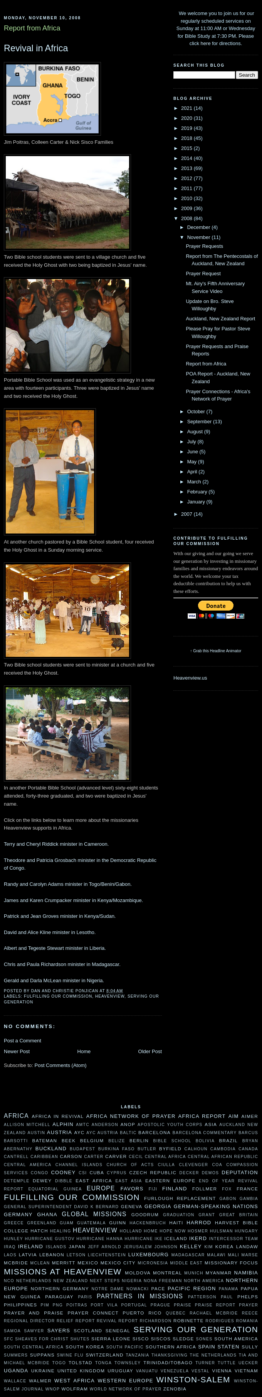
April (193, 472)
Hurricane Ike (143, 1239)
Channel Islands (78, 1165)
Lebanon (51, 1254)
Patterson (202, 1297)
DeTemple (16, 1181)
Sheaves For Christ (42, 1339)
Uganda (16, 1370)
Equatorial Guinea (55, 1189)
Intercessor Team (233, 1239)
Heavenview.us (190, 678)
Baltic (128, 1133)
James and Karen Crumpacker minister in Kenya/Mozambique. (73, 900)
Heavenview (109, 996)
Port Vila (104, 1305)
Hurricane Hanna (99, 1239)
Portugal (134, 1305)
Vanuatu (147, 1371)
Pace (158, 1288)
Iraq (10, 1247)
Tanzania (137, 1355)
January (197, 502)
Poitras (76, 1305)
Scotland (88, 1330)
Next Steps (105, 1281)
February (198, 492)
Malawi (216, 1255)
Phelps (247, 1296)
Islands (56, 1247)
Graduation (179, 1215)
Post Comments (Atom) (61, 1065)
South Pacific (125, 1347)
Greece (14, 1223)
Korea (224, 1246)
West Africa (74, 1381)
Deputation (240, 1172)
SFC (8, 1339)
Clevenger (193, 1165)
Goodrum (145, 1214)
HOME (151, 1231)
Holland (131, 1231)
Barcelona (154, 1132)
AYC (79, 1132)
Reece (250, 1313)
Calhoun (196, 1149)
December (199, 227)
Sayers (59, 1330)
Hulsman (221, 1231)
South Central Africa (34, 1347)
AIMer (249, 1116)
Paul (227, 1297)
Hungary (246, 1231)
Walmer (40, 1380)
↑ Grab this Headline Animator (216, 651)
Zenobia (174, 1388)
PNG (58, 1305)
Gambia (249, 1199)
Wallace (15, 1381)
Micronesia (153, 1263)
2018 (187, 138)
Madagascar (188, 1255)
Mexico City (118, 1262)
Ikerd (198, 1238)
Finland (174, 1189)
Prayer (248, 1305)
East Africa (94, 1180)
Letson (76, 1255)
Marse (250, 1255)
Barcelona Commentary (205, 1133)
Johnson (166, 1247)
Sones (204, 1339)
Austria (59, 1132)
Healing (60, 1231)
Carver (116, 1156)
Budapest (82, 1149)
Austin (36, 1133)
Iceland (175, 1238)
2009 (187, 208)
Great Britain (238, 1215)
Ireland (30, 1246)
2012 (187, 178)
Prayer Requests (204, 246)
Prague (161, 1305)
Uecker (248, 1363)
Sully (250, 1346)
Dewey (42, 1180)
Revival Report (117, 1321)
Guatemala (91, 1223)
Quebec (176, 1313)
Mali (233, 1255)
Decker (189, 1173)
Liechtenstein (107, 1255)
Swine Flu (70, 1355)
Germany (18, 1214)
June (193, 451)
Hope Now (173, 1231)
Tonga (103, 1363)
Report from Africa (206, 364)
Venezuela (175, 1371)
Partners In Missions (140, 1296)
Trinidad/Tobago (168, 1362)
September (200, 421)
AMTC (82, 1125)
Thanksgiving (169, 1355)
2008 (187, 218)
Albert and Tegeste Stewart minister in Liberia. (55, 948)
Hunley (13, 1239)
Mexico (87, 1262)
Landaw (247, 1246)
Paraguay (59, 1296)
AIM (233, 1116)
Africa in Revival (58, 1116)
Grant (206, 1215)
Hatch (39, 1230)
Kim (208, 1247)
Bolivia (205, 1141)
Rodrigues (219, 1321)
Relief (65, 1321)
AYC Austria (102, 1133)
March (195, 482)
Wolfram (74, 1388)
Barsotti (16, 1141)
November (199, 237)
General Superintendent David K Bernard (61, 1207)
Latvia (28, 1254)
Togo (59, 1363)
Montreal (167, 1272)
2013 (187, 168)
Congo (40, 1173)
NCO (9, 1281)
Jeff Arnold (104, 1247)
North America (204, 1281)
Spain (206, 1347)
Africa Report (201, 1116)
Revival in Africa (36, 48)
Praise (182, 1305)
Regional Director (29, 1321)
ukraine (43, 1370)
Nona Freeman (163, 1281)
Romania (247, 1321)
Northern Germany (60, 1288)
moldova (138, 1272)
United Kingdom (81, 1370)
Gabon (227, 1199)
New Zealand (70, 1281)
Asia (211, 1124)
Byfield (170, 1148)
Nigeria (132, 1281)
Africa (16, 1116)
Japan (77, 1246)
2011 (187, 188)
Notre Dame (107, 1289)
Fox (227, 1189)
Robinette (188, 1320)
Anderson (105, 1125)
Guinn (117, 1222)
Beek (69, 1140)
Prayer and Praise (34, 1312)
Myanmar (218, 1272)
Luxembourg (148, 1254)
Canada (248, 1149)
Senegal (118, 1330)
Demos (210, 1173)
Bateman (44, 1140)
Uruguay (120, 1370)
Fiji (153, 1189)
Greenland (41, 1223)
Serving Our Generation (196, 1329)
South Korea (85, 1346)
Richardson (156, 1321)
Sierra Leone (111, 1338)
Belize (116, 1141)
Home (84, 1051)
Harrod (198, 1222)
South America (236, 1338)
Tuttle (227, 1363)
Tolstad (80, 1362)
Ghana (47, 1214)
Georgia (157, 1206)
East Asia (129, 1181)
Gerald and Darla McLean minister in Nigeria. (54, 980)
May (192, 462)
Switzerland (105, 1354)
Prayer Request (203, 273)
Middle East (186, 1263)
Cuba (96, 1172)
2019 (187, 128)
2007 (187, 514)
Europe (101, 1188)
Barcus (248, 1133)
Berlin (139, 1140)
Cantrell (16, 1157)
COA (217, 1165)
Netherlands (34, 1281)
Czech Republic (152, 1172)
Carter (93, 1157)
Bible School (172, 1141)
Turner (205, 1363)
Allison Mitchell (27, 1125)
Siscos (161, 1338)
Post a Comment (22, 1041)
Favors (132, 1189)
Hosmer (198, 1231)
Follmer (204, 1188)
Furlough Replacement (180, 1198)
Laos (10, 1255)
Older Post (150, 1051)
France (247, 1188)
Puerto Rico (142, 1312)
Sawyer (34, 1331)
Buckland (51, 1148)
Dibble (63, 1181)
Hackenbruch (147, 1223)
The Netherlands (213, 1355)
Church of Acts (130, 1165)
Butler (147, 1149)
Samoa (12, 1331)
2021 (187, 108)
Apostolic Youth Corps (170, 1125)
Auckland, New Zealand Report (220, 318)
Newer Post (17, 1051)
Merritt (64, 1262)
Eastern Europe (170, 1180)
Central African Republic (223, 1157)
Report (85, 1321)
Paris (85, 1297)
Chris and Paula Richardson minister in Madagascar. (62, 964)
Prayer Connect (93, 1312)
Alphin (63, 1124)
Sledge (183, 1338)
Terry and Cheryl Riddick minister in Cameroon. (56, 844)
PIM (45, 1305)
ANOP (128, 1124)
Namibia (246, 1273)
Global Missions (94, 1214)
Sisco (141, 1338)
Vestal (200, 1371)
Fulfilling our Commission (58, 996)
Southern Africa (171, 1346)
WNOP (52, 1389)
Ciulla (166, 1165)
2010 (187, 198)
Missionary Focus (231, 1262)
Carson (71, 1156)
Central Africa (165, 1157)
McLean (40, 1263)
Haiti (176, 1222)
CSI (83, 1173)
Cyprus (116, 1173)
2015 (187, 148)
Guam (67, 1223)
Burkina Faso (116, 1149)
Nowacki (137, 1289)
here (206, 43)
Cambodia (223, 1149)
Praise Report (215, 1305)
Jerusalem (138, 1247)
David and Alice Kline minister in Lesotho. (50, 932)
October (197, 411)
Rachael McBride (214, 1313)
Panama (228, 1289)
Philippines (20, 1304)
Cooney (63, 1172)
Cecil (136, 1157)
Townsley (127, 1363)
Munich (193, 1273)
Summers (16, 1355)
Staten (229, 1347)
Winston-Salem (193, 1379)
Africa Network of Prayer (131, 1116)
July (192, 441)
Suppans (42, 1354)
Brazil (228, 1140)
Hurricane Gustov (49, 1239)
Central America (27, 1165)
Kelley (191, 1246)
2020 (187, 118)
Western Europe (125, 1381)
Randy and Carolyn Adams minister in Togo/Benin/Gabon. (68, 884)
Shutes (80, 1339)
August (195, 431)
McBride (16, 1262)
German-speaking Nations (216, 1206)
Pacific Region (192, 1288)
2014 (187, 158)
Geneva (132, 1206)
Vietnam (246, 1370)
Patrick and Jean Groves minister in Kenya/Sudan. (60, 916)
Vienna (222, 1370)
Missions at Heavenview (63, 1271)
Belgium (92, 1140)
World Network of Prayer (126, 1389)
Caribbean (44, 1157)
